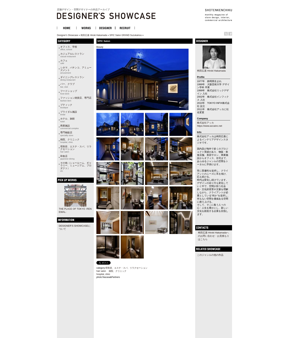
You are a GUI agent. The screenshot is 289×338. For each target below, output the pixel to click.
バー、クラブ (67, 85)
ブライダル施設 (68, 113)
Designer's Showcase (67, 35)
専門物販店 (66, 133)
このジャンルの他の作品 (210, 255)
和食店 (67, 157)
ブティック (66, 106)
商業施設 (69, 126)
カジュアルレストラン (72, 55)
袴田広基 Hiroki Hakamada (94, 35)
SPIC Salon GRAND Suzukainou (125, 35)
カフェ (63, 61)
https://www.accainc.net (209, 125)
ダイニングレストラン (72, 78)
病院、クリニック (69, 140)
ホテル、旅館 (67, 119)
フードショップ (68, 92)
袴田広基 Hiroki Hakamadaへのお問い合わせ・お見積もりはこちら (213, 236)
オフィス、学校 (68, 48)
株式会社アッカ (205, 122)
